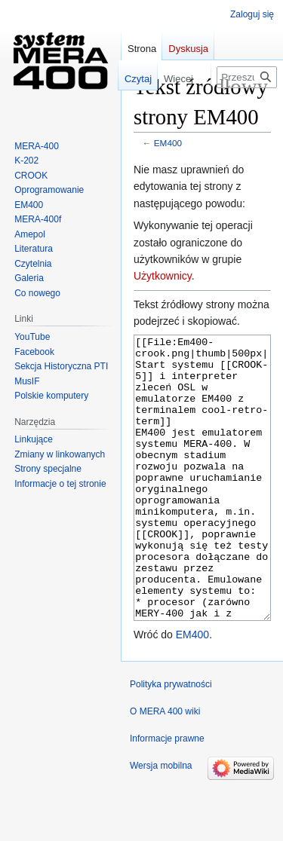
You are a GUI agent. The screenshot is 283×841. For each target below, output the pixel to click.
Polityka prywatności (171, 740)
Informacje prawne (167, 795)
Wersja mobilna (161, 822)
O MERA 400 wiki (165, 768)
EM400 (168, 143)
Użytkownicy (163, 276)
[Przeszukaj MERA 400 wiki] (247, 77)
